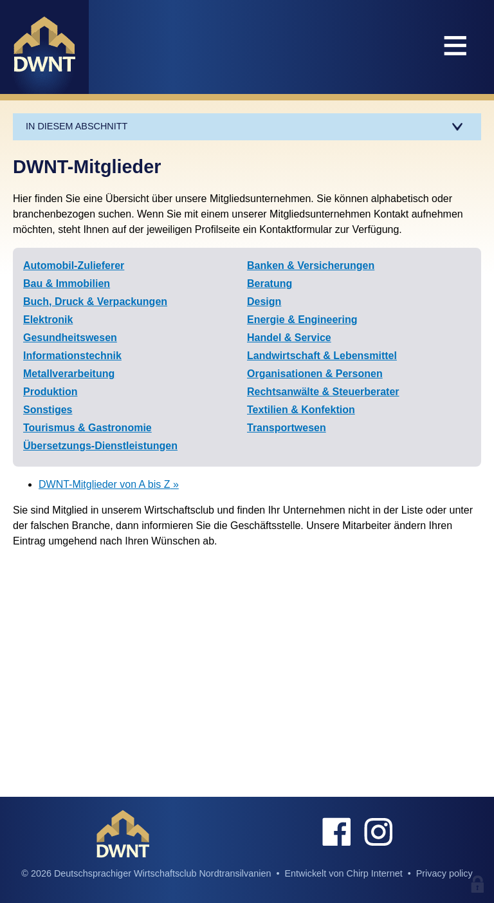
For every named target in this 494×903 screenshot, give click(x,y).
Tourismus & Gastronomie (87, 427)
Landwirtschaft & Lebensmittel (322, 355)
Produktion (50, 391)
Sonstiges (47, 409)
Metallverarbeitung (68, 373)
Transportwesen (286, 427)
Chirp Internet (374, 873)
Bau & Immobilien (66, 283)
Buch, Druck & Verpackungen (95, 301)
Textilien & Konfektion (301, 409)
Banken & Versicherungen (310, 265)
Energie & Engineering (302, 319)
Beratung (269, 283)
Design (264, 301)
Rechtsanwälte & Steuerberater (323, 391)
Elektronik (48, 319)
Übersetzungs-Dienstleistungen (100, 445)
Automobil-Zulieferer (73, 265)
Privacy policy (444, 873)
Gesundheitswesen (70, 337)
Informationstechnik (72, 355)
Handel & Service (289, 337)
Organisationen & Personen (315, 373)
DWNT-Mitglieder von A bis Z (104, 484)
